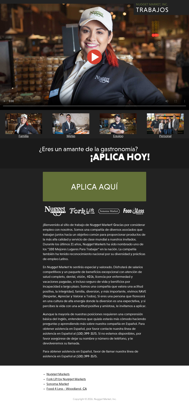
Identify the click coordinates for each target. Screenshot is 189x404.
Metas (70, 125)
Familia (23, 125)
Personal (165, 125)
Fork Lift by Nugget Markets (66, 379)
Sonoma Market (58, 384)
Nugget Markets (58, 374)
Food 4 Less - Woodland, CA (67, 389)
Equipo (118, 125)
